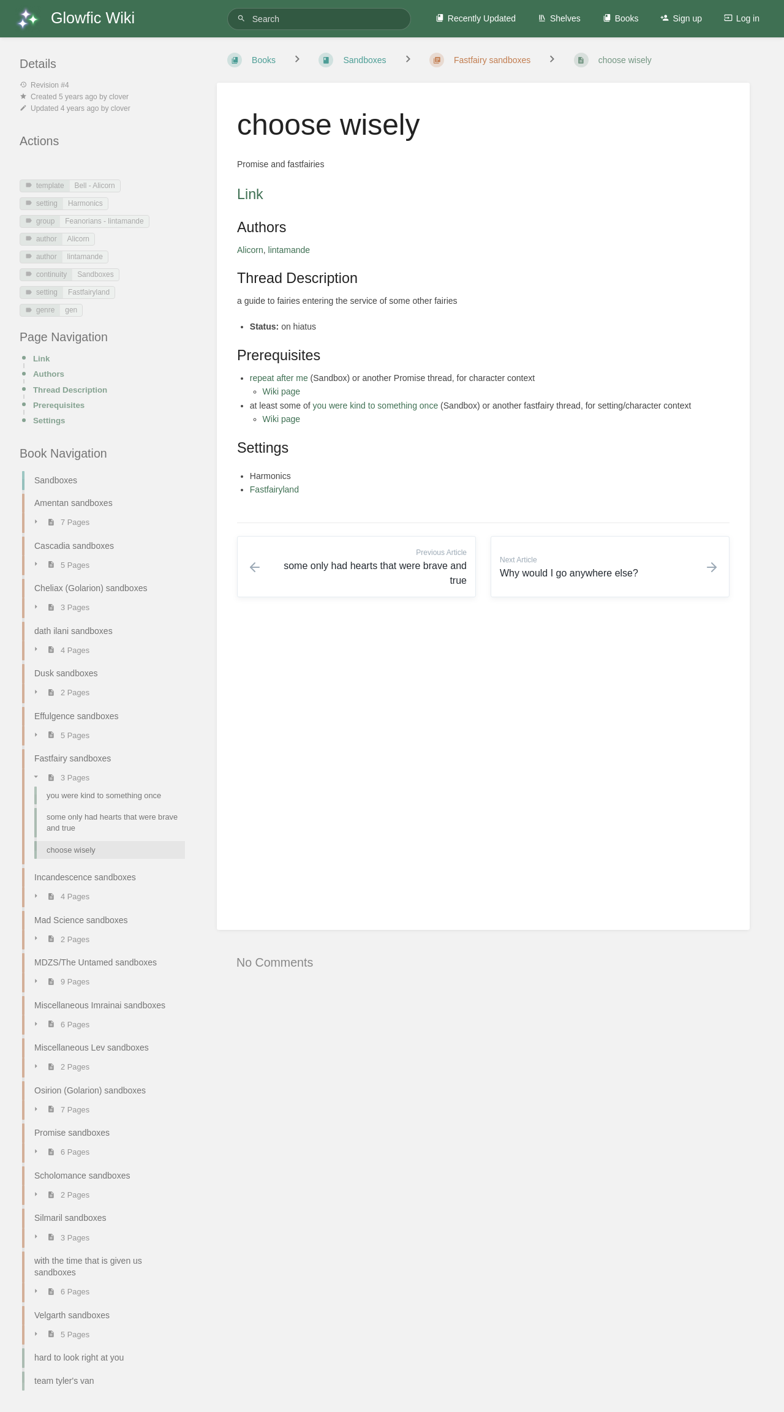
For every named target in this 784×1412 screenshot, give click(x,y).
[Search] (243, 18)
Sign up (680, 18)
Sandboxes (95, 274)
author (41, 239)
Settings (49, 420)
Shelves (559, 18)
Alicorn (78, 239)
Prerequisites (59, 405)
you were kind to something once (376, 405)
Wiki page (281, 391)
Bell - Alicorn (95, 185)
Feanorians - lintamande (104, 221)
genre (40, 310)
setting (41, 203)
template (44, 185)
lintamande (85, 256)
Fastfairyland (89, 292)
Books (621, 18)
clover (119, 96)
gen (71, 310)
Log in (742, 18)
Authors (48, 374)
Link (41, 358)
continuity (46, 274)
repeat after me (279, 378)
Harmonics (85, 203)
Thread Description (70, 390)
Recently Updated (475, 18)
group (40, 221)
